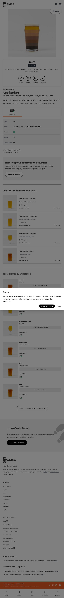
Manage (59, 306)
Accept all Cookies (47, 306)
